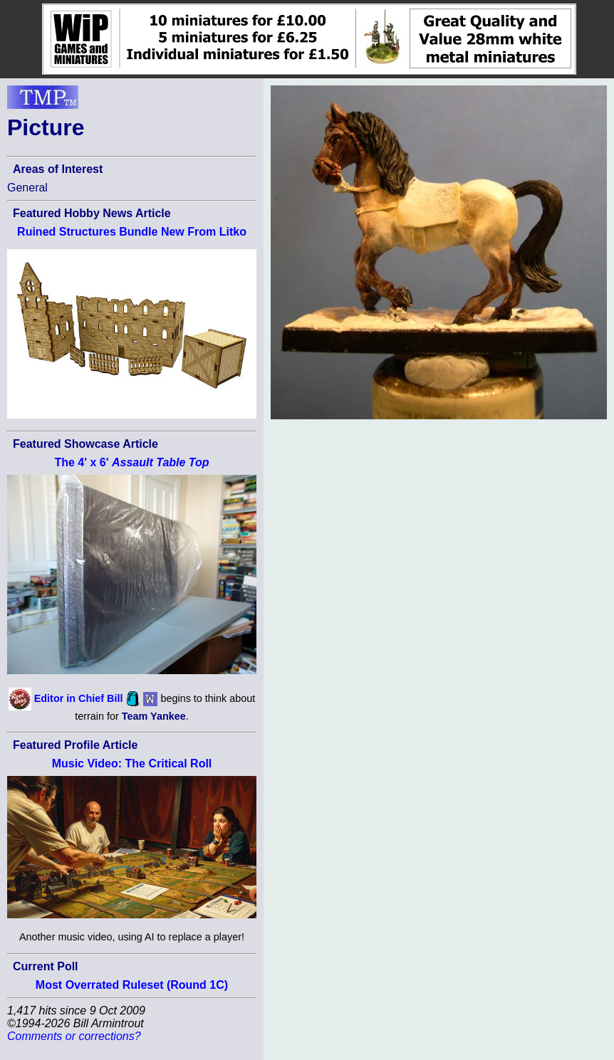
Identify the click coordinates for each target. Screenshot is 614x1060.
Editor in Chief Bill (78, 697)
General (27, 188)
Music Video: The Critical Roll (132, 763)
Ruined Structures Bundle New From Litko (131, 232)
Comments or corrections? (74, 1036)
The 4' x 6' (131, 462)
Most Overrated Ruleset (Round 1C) (132, 985)
